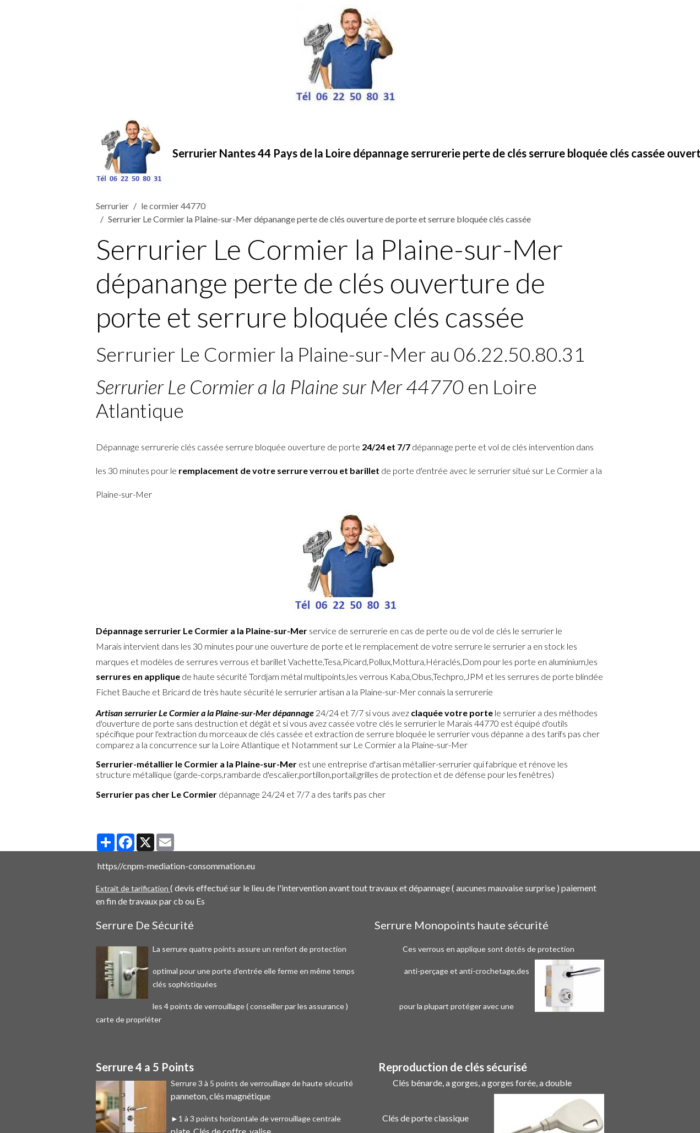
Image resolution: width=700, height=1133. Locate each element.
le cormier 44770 (173, 205)
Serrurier (112, 205)
